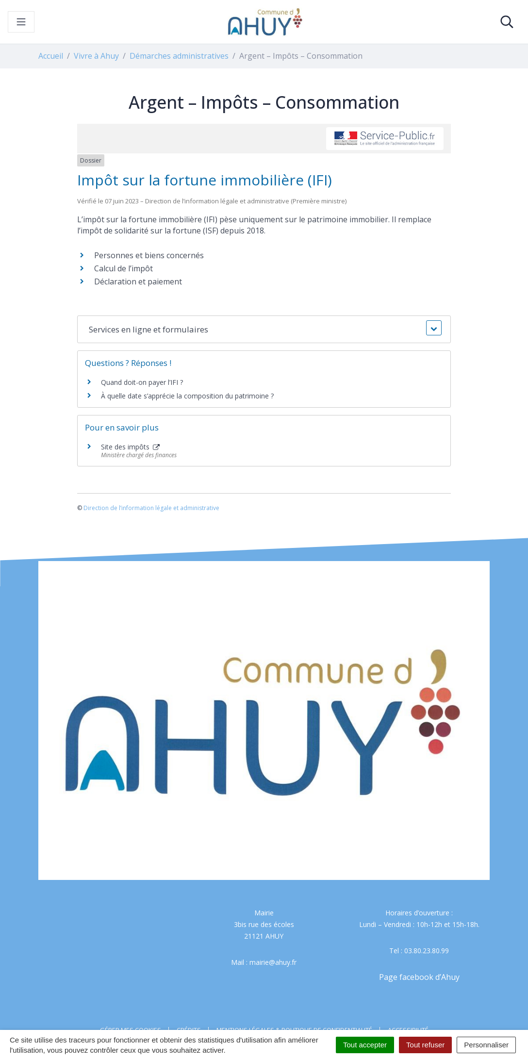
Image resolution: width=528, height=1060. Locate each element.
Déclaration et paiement (138, 281)
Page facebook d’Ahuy (419, 977)
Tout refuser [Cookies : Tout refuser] (425, 1045)
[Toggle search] (507, 22)
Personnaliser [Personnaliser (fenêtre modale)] (486, 1045)
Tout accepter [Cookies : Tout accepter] (365, 1045)
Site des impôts (130, 446)
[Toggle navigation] (21, 22)
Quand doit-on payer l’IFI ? (142, 382)
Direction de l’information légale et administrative (151, 508)
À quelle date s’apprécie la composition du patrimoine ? (187, 395)
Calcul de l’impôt (123, 268)
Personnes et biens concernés (149, 255)
